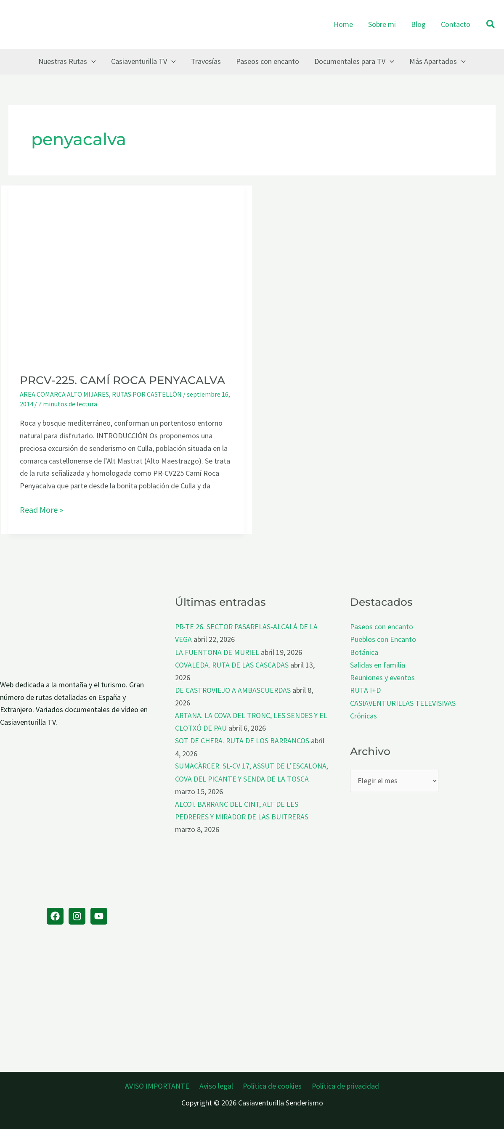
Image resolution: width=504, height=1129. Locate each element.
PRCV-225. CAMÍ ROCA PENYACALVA (122, 380)
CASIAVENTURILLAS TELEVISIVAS (403, 701)
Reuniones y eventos (382, 676)
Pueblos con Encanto (383, 639)
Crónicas (363, 714)
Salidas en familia (377, 664)
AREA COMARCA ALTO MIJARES (64, 394)
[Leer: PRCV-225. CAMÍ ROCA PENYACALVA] (126, 273)
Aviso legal (217, 1084)
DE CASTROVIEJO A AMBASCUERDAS (233, 689)
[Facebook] (55, 916)
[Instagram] (77, 916)
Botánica (364, 651)
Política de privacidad (343, 1084)
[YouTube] (98, 916)
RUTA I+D (365, 689)
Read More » (41, 510)
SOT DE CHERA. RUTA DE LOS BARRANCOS (243, 739)
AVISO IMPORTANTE (160, 1084)
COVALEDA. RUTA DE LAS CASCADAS (232, 664)
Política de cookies (271, 1084)
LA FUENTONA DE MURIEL (217, 651)
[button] (491, 24)
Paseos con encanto (381, 626)
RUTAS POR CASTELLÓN (147, 394)
